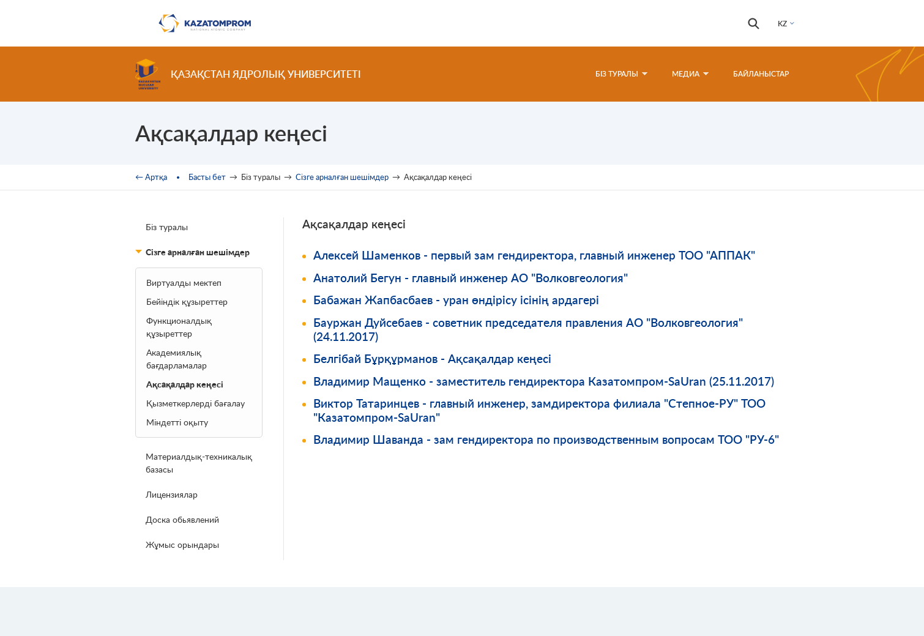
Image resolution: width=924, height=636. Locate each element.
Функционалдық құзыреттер (179, 327)
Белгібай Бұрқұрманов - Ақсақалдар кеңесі (432, 358)
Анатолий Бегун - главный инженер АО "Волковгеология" (470, 278)
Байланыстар (761, 73)
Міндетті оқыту (177, 422)
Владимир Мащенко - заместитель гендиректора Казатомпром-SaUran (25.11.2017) (543, 381)
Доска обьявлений (182, 519)
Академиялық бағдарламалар (176, 358)
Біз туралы (167, 227)
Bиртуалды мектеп (184, 282)
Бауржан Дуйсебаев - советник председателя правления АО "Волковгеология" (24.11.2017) (528, 329)
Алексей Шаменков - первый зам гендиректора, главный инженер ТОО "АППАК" (534, 255)
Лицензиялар (172, 494)
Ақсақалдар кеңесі (184, 384)
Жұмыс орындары (182, 544)
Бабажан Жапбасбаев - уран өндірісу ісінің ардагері (456, 300)
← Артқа (151, 177)
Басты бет (207, 177)
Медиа (690, 73)
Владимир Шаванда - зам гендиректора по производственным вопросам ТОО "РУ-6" (546, 439)
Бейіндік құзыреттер (187, 301)
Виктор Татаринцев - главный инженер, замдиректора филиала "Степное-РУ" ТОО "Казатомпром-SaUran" (539, 410)
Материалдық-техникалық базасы (199, 462)
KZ (782, 23)
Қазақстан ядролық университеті (266, 74)
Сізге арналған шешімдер (342, 177)
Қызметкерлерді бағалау (195, 403)
